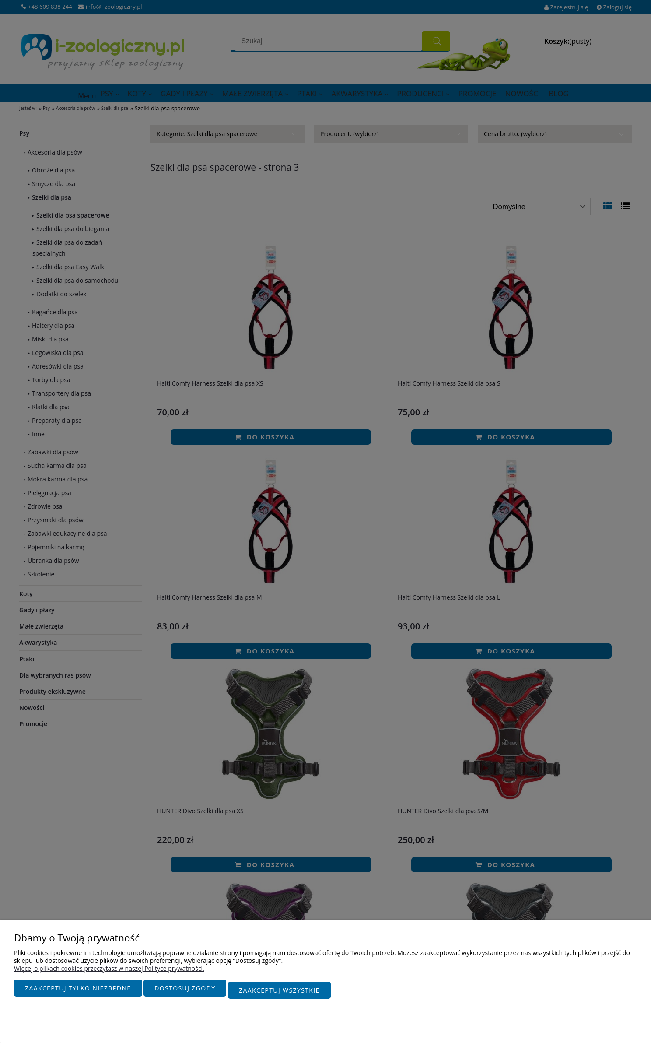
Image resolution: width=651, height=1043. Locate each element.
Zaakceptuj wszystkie (279, 992)
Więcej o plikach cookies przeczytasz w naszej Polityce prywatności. (109, 973)
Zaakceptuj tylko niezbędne (78, 992)
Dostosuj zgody (184, 992)
